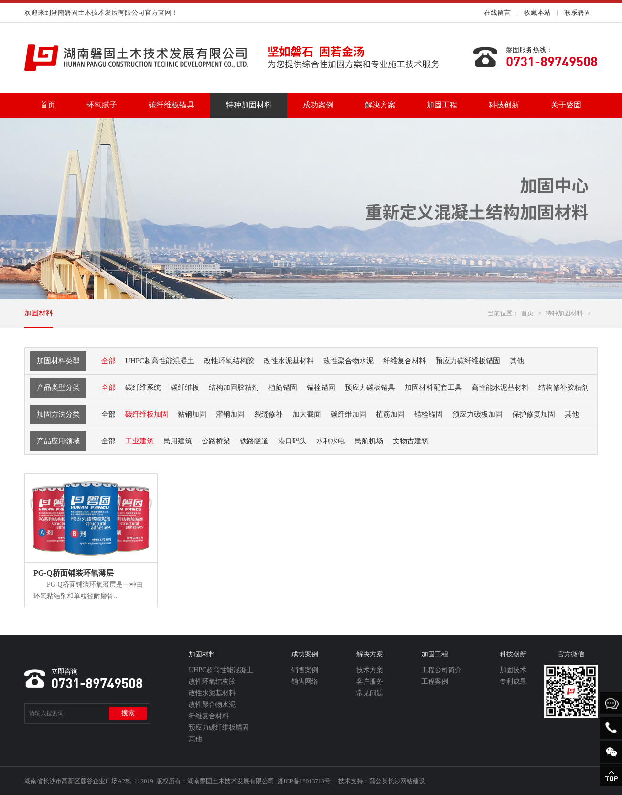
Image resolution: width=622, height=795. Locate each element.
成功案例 (318, 105)
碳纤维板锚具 (171, 105)
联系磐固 (577, 12)
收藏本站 (537, 12)
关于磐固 (566, 105)
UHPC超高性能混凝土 (221, 670)
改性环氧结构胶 (212, 681)
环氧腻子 (101, 105)
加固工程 (442, 105)
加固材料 (38, 313)
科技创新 (504, 105)
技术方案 (369, 670)
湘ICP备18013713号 (304, 780)
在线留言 (497, 12)
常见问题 (369, 693)
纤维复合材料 (209, 716)
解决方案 (380, 105)
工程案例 (434, 681)
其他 (195, 738)
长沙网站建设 (406, 780)
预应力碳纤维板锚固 (219, 727)
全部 (108, 361)
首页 (47, 105)
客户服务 (369, 681)
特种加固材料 (249, 105)
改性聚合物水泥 (212, 704)
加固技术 (513, 670)
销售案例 (304, 670)
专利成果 (513, 681)
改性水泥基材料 (212, 693)
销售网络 (304, 681)
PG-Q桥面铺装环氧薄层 (73, 573)
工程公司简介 (441, 670)
